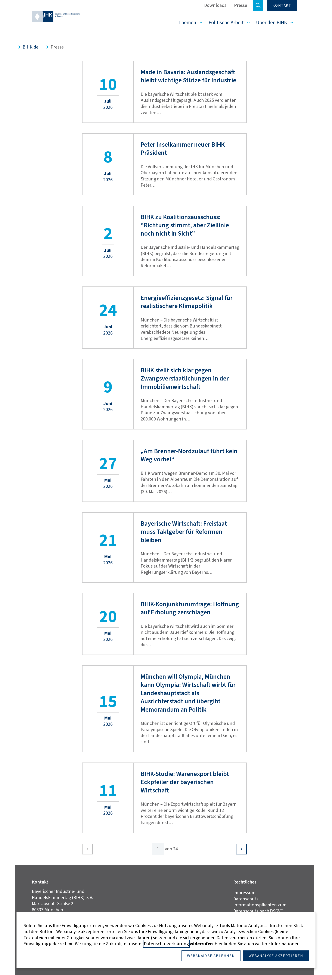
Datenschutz (245, 899)
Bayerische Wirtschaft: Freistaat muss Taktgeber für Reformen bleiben (184, 531)
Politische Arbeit (226, 22)
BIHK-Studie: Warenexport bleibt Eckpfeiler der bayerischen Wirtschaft (185, 782)
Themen (187, 22)
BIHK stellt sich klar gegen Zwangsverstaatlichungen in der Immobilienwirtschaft (185, 378)
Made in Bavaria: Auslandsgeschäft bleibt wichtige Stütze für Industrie (188, 76)
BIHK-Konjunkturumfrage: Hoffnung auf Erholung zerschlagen (190, 608)
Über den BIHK (271, 22)
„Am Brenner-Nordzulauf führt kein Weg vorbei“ (189, 455)
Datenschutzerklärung (166, 944)
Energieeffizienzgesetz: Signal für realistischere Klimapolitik (187, 302)
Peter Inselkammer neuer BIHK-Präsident (183, 148)
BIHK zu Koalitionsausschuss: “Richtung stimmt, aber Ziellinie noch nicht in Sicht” (185, 225)
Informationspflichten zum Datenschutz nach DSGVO (259, 908)
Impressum (244, 892)
